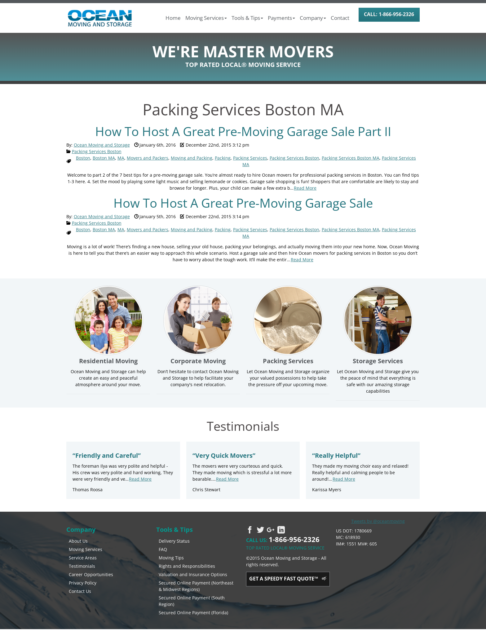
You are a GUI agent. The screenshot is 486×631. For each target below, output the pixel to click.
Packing (223, 158)
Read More (305, 188)
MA (120, 158)
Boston (83, 158)
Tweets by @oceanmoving (378, 521)
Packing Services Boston (97, 151)
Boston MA (104, 158)
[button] (207, 18)
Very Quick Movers (224, 455)
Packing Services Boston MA (350, 158)
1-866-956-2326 (294, 539)
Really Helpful (336, 455)
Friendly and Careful (106, 455)
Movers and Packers (147, 158)
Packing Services (250, 158)
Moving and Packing (191, 158)
